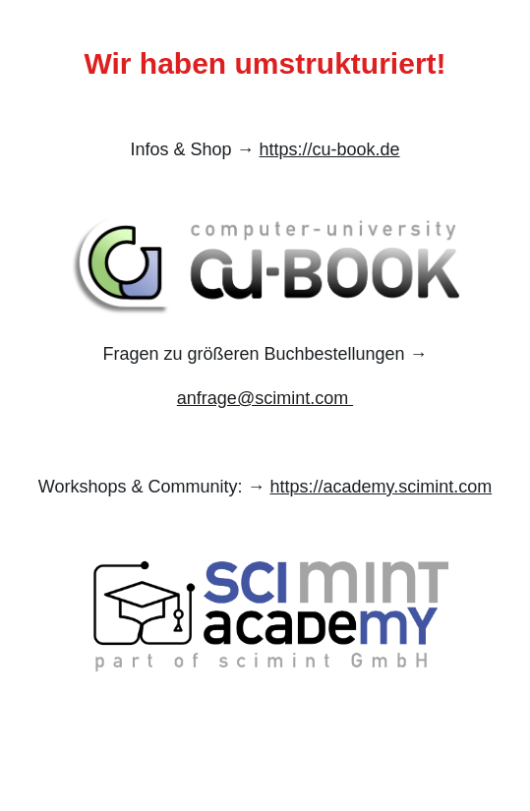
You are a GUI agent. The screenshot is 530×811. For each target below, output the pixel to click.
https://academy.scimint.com (380, 486)
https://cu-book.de (329, 149)
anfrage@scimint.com (265, 398)
